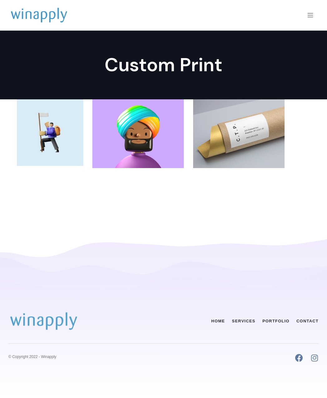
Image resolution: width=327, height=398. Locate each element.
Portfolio (276, 321)
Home (218, 321)
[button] (313, 15)
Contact (307, 321)
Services (243, 321)
